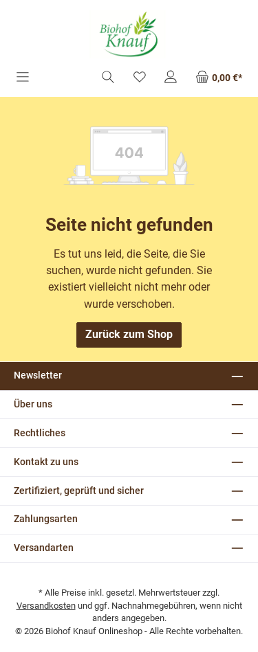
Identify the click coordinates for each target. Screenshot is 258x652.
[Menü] (23, 78)
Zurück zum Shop (129, 334)
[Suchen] (108, 78)
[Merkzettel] (139, 78)
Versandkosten (46, 605)
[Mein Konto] (170, 78)
